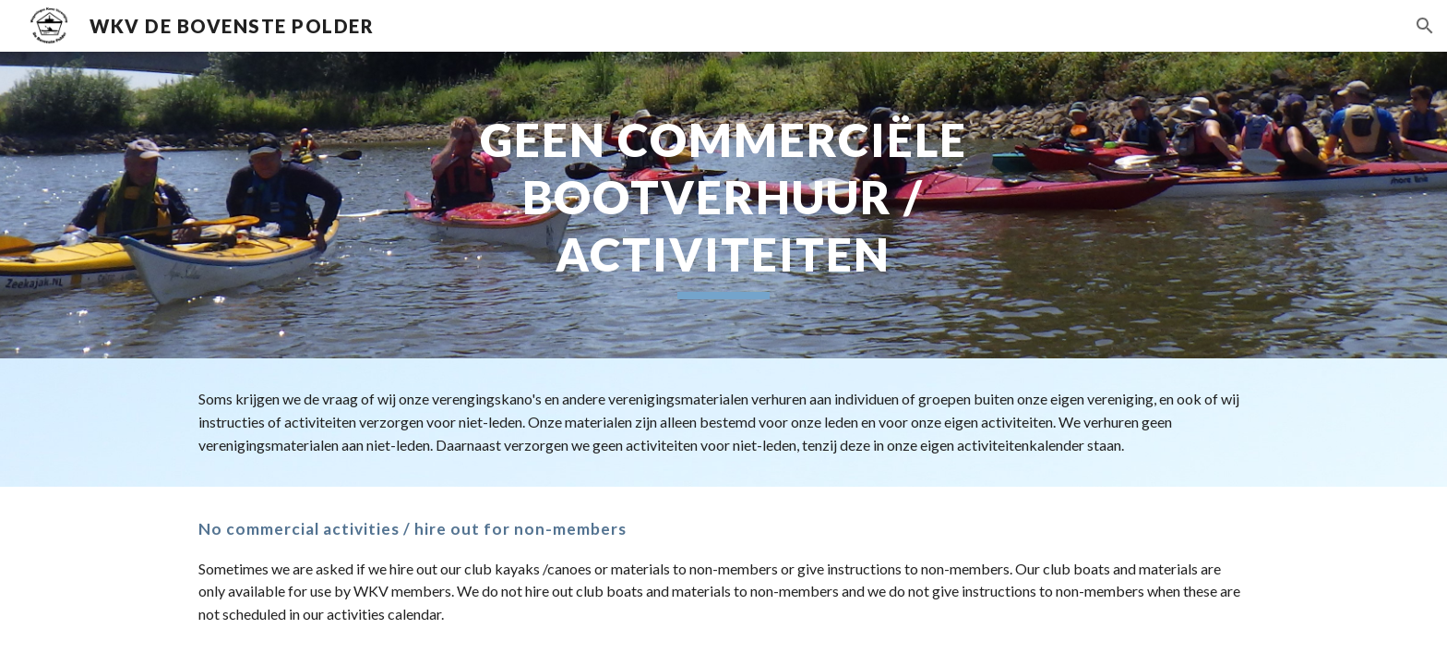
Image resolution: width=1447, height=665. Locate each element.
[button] (1425, 26)
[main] (723, 205)
